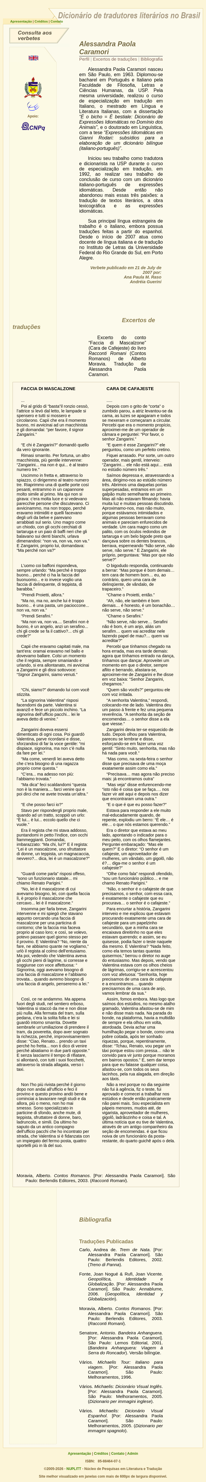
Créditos (41, 21)
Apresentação (21, 21)
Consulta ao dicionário (39, 35)
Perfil (85, 59)
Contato (57, 21)
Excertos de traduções (115, 59)
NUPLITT (73, 1469)
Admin (132, 1454)
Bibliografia (152, 59)
